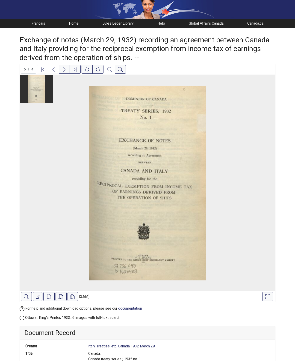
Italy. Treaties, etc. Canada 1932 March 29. (122, 346)
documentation (130, 308)
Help (161, 23)
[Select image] (28, 69)
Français (38, 23)
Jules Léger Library (118, 23)
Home (74, 23)
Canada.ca (255, 23)
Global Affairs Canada (206, 23)
